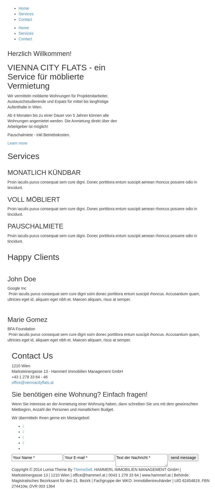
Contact (25, 19)
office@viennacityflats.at (33, 382)
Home (24, 8)
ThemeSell (82, 469)
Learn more (18, 143)
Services (26, 14)
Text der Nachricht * (142, 460)
